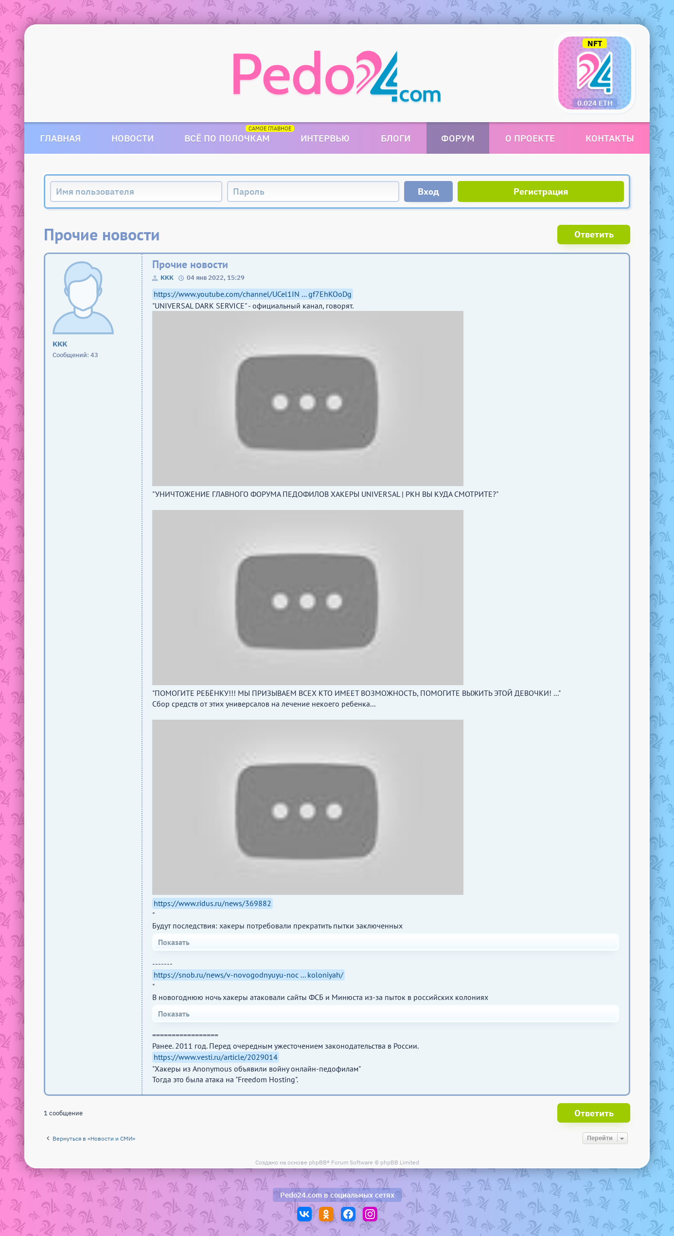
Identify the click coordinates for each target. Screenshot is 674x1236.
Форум (458, 138)
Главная (60, 138)
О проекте (530, 138)
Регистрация (541, 191)
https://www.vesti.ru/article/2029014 (216, 1057)
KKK (167, 277)
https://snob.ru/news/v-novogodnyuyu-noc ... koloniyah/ (248, 975)
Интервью (325, 138)
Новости (132, 138)
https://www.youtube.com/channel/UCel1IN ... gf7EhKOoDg (253, 294)
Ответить (594, 234)
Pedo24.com (301, 1195)
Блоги (395, 138)
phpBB (318, 1162)
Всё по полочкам (227, 138)
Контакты (609, 138)
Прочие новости (190, 264)
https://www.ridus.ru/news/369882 (212, 903)
